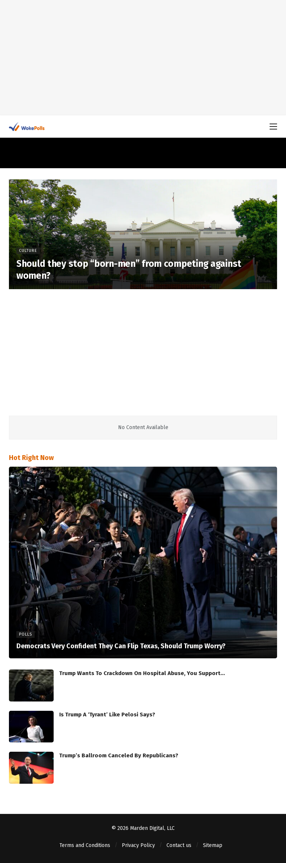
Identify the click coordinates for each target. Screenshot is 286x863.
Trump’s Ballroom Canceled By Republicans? (118, 755)
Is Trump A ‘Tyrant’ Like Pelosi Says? (107, 714)
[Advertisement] (143, 58)
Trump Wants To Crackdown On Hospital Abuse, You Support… (142, 673)
